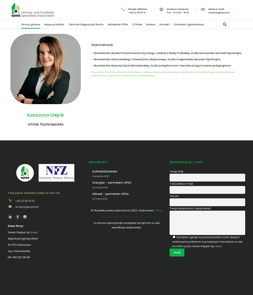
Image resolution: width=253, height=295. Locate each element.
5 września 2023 (100, 176)
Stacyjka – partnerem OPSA (111, 182)
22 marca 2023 (100, 198)
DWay (158, 210)
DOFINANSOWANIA (104, 171)
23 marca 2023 (100, 187)
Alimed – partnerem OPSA (110, 194)
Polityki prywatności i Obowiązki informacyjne (126, 216)
